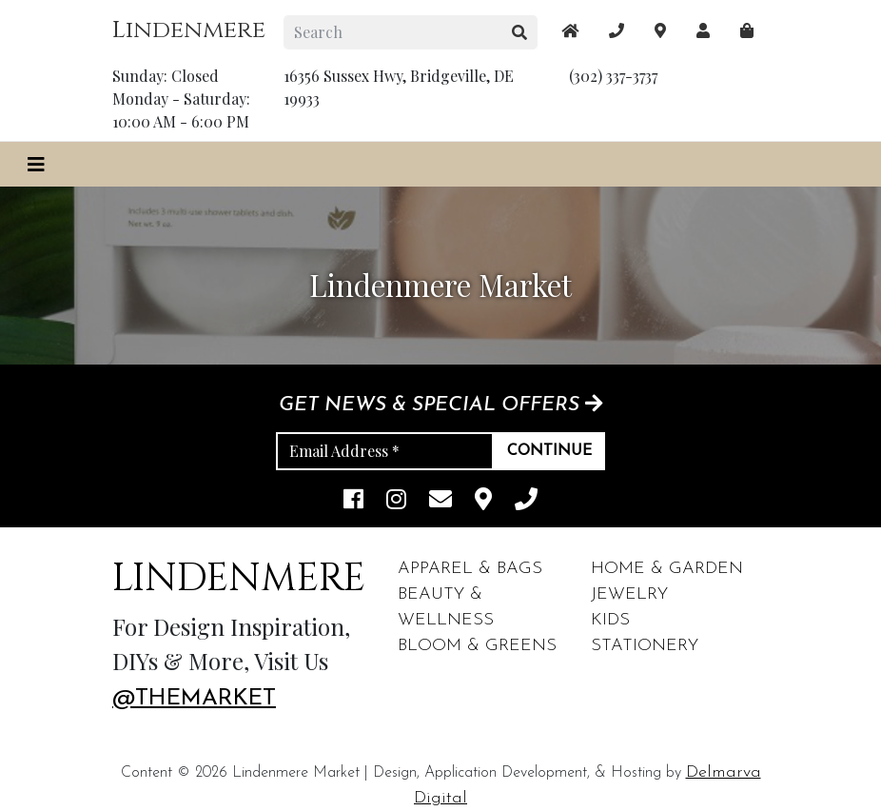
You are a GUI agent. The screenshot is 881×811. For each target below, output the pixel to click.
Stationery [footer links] (644, 646)
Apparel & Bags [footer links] (470, 569)
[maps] (747, 30)
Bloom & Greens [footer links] (477, 646)
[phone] (526, 501)
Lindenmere (188, 30)
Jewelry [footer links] (629, 594)
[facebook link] (353, 501)
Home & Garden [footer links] (667, 569)
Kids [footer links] (610, 620)
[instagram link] (396, 501)
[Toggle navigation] (36, 164)
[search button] (520, 32)
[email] (440, 501)
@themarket (194, 698)
